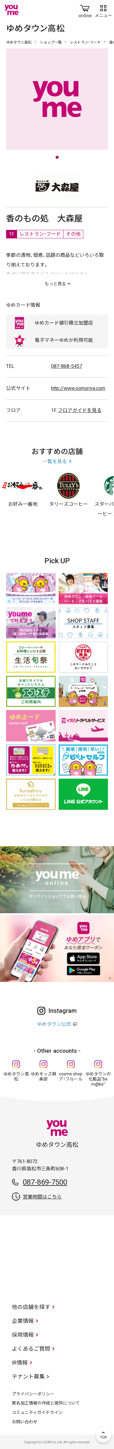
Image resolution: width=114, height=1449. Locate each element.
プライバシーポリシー (33, 1394)
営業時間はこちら (42, 1197)
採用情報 (23, 1335)
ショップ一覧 (51, 42)
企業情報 (23, 1321)
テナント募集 (28, 1376)
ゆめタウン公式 (54, 1024)
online (85, 10)
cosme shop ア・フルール (70, 1076)
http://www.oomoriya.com (78, 388)
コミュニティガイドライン (37, 1412)
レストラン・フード (85, 42)
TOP (103, 1434)
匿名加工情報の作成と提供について (46, 1403)
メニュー (103, 10)
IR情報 (20, 1362)
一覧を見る (55, 461)
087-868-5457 (66, 366)
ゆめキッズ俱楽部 (43, 1076)
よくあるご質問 (31, 1349)
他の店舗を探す (31, 1307)
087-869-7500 (45, 1182)
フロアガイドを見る (80, 410)
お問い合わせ (24, 1421)
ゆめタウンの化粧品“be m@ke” (98, 1079)
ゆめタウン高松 (19, 42)
